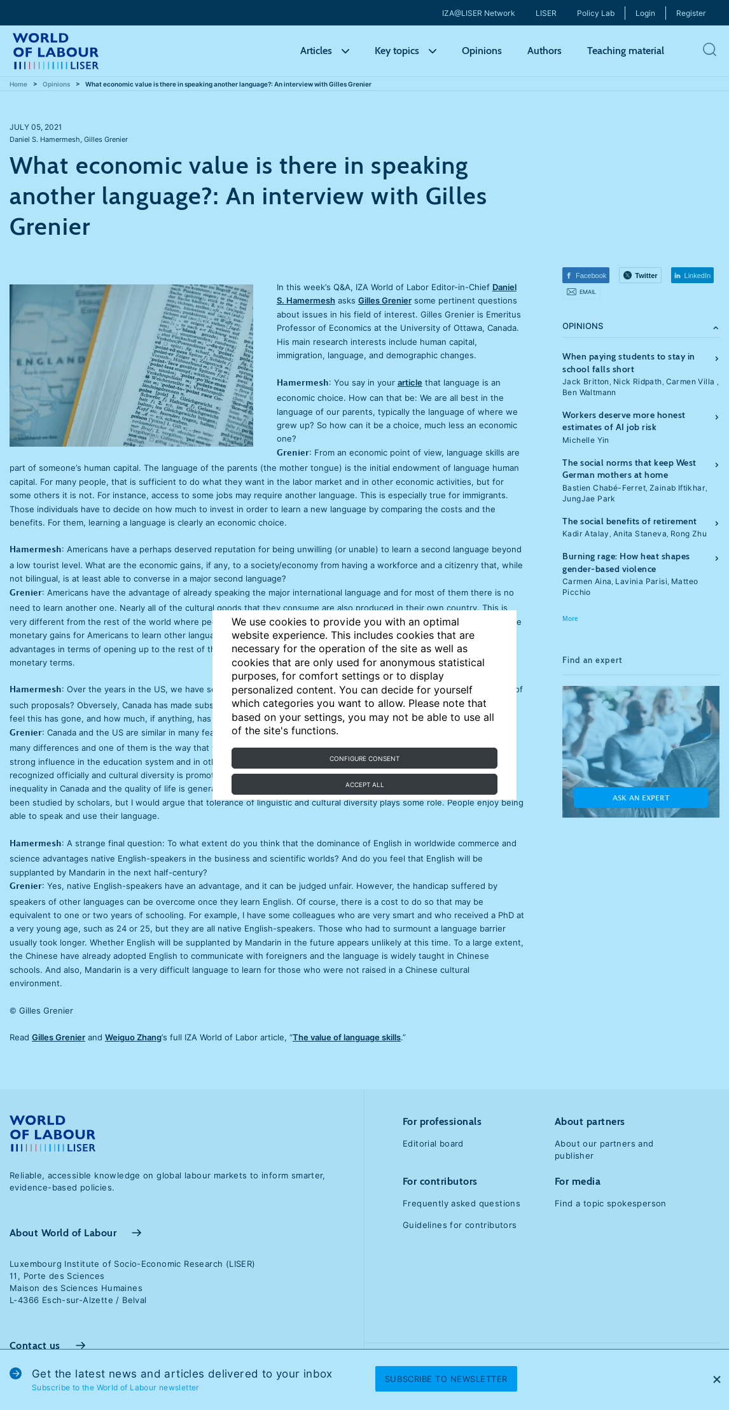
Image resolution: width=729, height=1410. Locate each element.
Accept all (364, 784)
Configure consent (364, 758)
